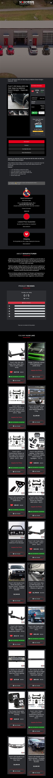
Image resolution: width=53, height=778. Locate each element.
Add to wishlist (42, 112)
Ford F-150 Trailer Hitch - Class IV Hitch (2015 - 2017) (36, 627)
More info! (42, 98)
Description (26, 141)
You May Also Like (26, 149)
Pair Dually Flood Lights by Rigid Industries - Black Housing (17, 712)
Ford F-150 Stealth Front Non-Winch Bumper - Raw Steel (16, 758)
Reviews (26, 145)
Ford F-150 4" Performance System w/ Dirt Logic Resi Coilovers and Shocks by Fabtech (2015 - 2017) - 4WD (16, 455)
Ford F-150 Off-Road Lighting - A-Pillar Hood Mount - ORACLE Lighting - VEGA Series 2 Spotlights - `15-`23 (36, 455)
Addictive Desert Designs (42, 107)
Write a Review (26, 302)
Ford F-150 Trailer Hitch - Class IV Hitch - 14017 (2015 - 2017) (36, 542)
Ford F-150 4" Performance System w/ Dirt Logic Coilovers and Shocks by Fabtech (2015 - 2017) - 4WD (17, 409)
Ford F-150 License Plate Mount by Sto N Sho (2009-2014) (16, 498)
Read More (26, 226)
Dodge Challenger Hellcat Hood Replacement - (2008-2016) (36, 364)
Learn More (38, 126)
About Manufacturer (26, 152)
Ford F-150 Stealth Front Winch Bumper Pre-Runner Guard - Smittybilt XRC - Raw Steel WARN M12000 (17, 586)
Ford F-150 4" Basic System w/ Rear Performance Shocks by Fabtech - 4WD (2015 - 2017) (36, 714)
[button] (27, 101)
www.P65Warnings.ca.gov (14, 183)
